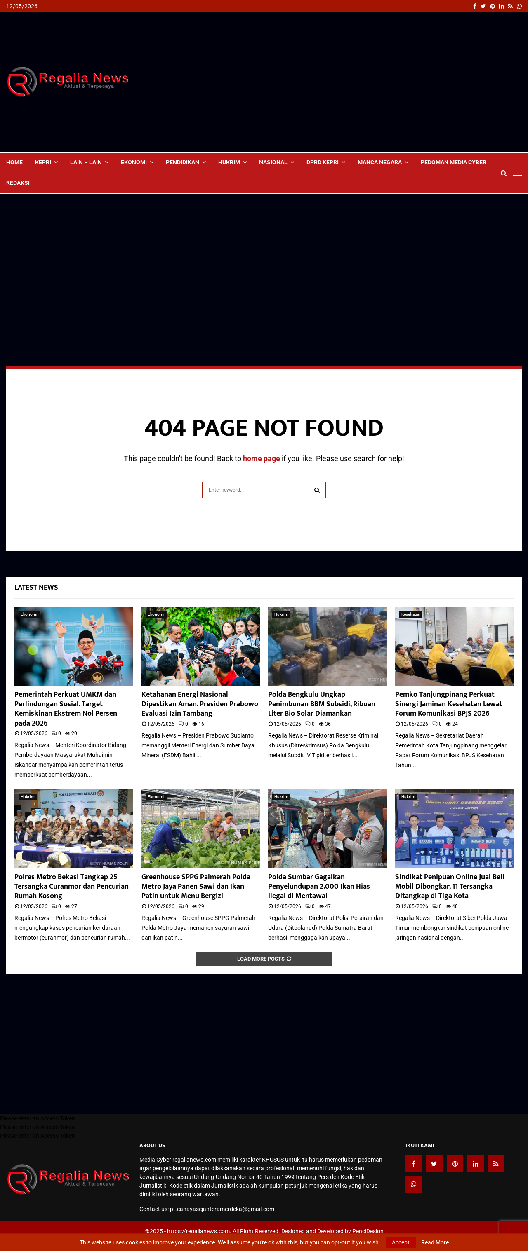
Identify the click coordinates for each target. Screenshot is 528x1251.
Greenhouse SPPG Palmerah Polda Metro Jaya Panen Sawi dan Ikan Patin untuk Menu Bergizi (195, 887)
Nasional (273, 162)
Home (14, 162)
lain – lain (86, 162)
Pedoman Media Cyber (453, 162)
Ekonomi (134, 162)
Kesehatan (410, 614)
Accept (401, 1242)
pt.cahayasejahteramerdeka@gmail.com (222, 1209)
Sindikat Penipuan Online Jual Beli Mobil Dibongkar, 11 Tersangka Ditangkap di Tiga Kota (449, 887)
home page (261, 458)
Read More (435, 1242)
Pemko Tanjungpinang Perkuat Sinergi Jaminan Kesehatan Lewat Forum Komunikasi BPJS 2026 (448, 704)
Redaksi (18, 183)
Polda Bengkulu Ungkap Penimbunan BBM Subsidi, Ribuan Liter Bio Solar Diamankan (321, 704)
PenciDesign (368, 1231)
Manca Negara (380, 162)
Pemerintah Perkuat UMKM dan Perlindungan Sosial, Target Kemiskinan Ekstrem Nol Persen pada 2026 (65, 709)
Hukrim (229, 162)
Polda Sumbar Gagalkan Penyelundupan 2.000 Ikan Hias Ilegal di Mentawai (319, 887)
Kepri (43, 162)
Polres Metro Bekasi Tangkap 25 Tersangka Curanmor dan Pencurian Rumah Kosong (71, 887)
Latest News (36, 587)
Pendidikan (182, 162)
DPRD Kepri (322, 162)
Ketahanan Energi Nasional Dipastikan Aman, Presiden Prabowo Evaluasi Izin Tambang (199, 704)
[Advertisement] (372, 82)
